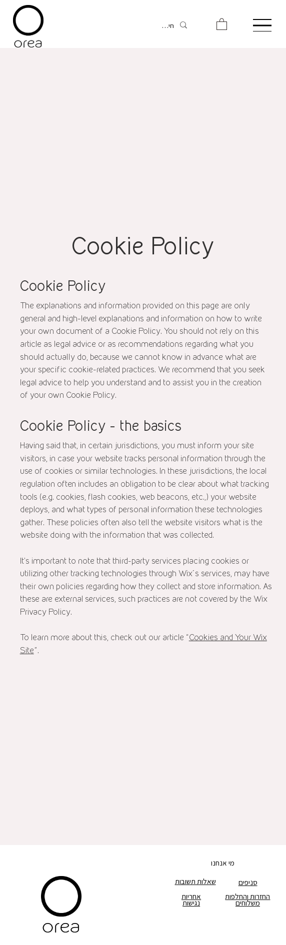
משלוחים (248, 903)
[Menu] (262, 25)
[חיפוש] (166, 25)
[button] (221, 23)
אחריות (191, 896)
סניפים (248, 882)
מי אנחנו (222, 863)
